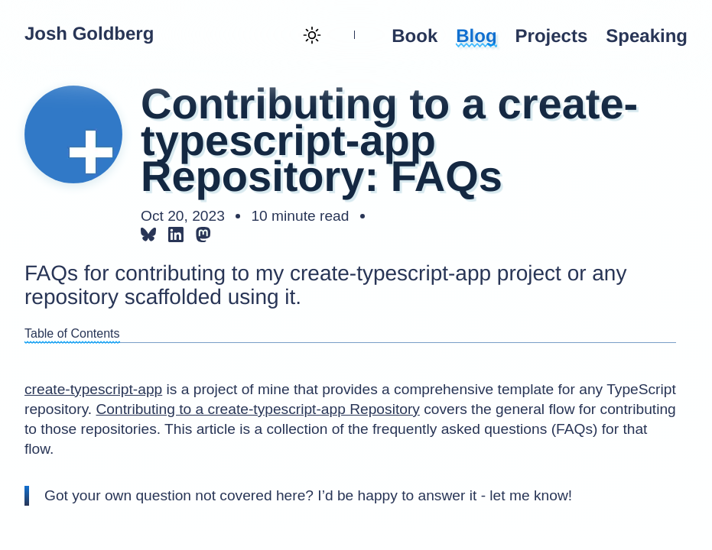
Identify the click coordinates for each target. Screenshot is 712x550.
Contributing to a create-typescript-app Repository (257, 409)
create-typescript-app (93, 389)
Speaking (647, 37)
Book (414, 37)
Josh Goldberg (89, 34)
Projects (551, 37)
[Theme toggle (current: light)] (310, 36)
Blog (476, 37)
